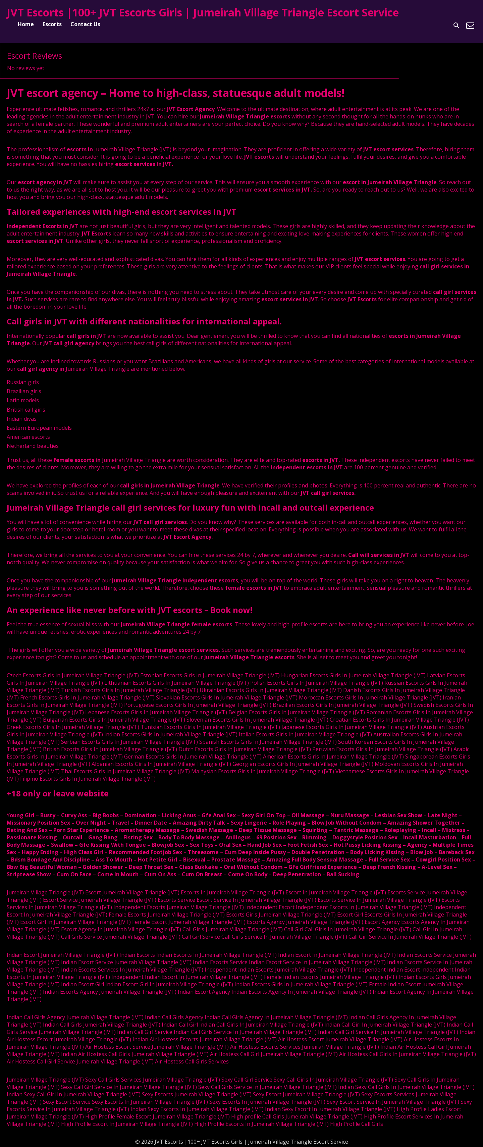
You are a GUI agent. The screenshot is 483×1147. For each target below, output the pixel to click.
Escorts (52, 24)
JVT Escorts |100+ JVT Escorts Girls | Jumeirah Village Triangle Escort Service (203, 12)
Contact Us (85, 24)
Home (26, 24)
